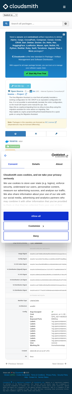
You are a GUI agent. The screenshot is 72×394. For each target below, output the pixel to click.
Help (26, 377)
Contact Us (33, 377)
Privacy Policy (51, 375)
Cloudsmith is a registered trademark (17, 382)
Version (9, 375)
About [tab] (59, 164)
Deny (36, 235)
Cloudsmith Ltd (39, 382)
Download (13, 146)
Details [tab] (36, 164)
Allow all (36, 216)
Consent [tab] (13, 164)
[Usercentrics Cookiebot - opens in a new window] (55, 156)
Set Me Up (17, 86)
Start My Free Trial (36, 73)
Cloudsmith (19, 373)
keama (11, 94)
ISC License (49, 122)
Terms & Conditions (38, 375)
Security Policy (63, 375)
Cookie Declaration (23, 375)
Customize (36, 226)
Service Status (43, 377)
